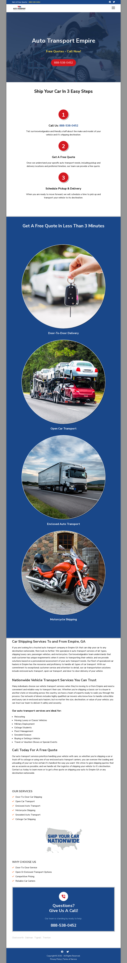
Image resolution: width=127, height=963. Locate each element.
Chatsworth (18, 937)
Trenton (47, 937)
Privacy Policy (56, 959)
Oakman (29, 937)
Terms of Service (70, 959)
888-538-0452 (34, 2)
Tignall (37, 937)
